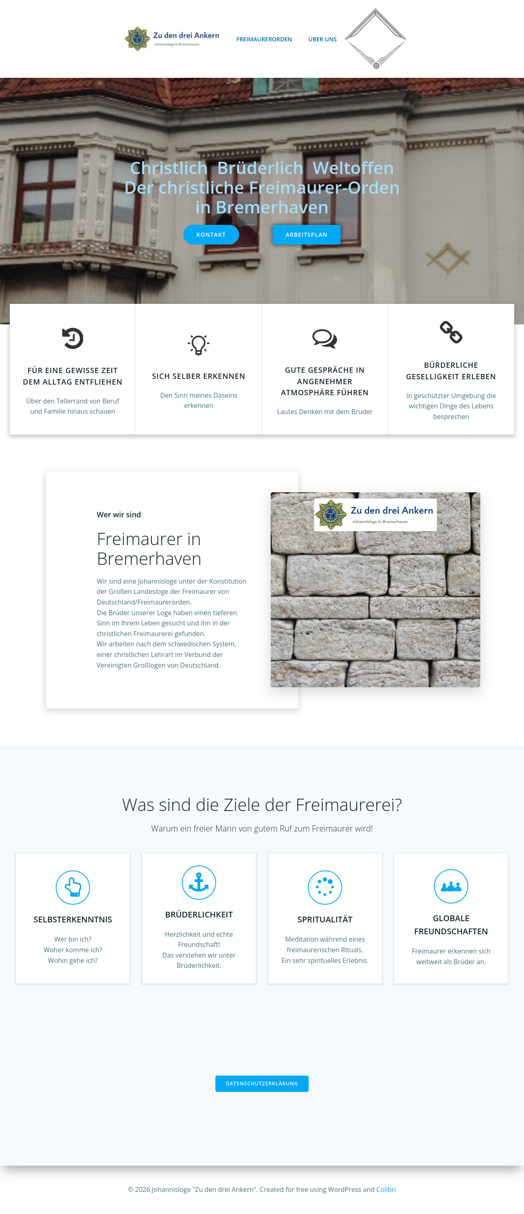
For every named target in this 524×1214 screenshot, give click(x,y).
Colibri (386, 1189)
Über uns (322, 39)
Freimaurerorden (264, 39)
